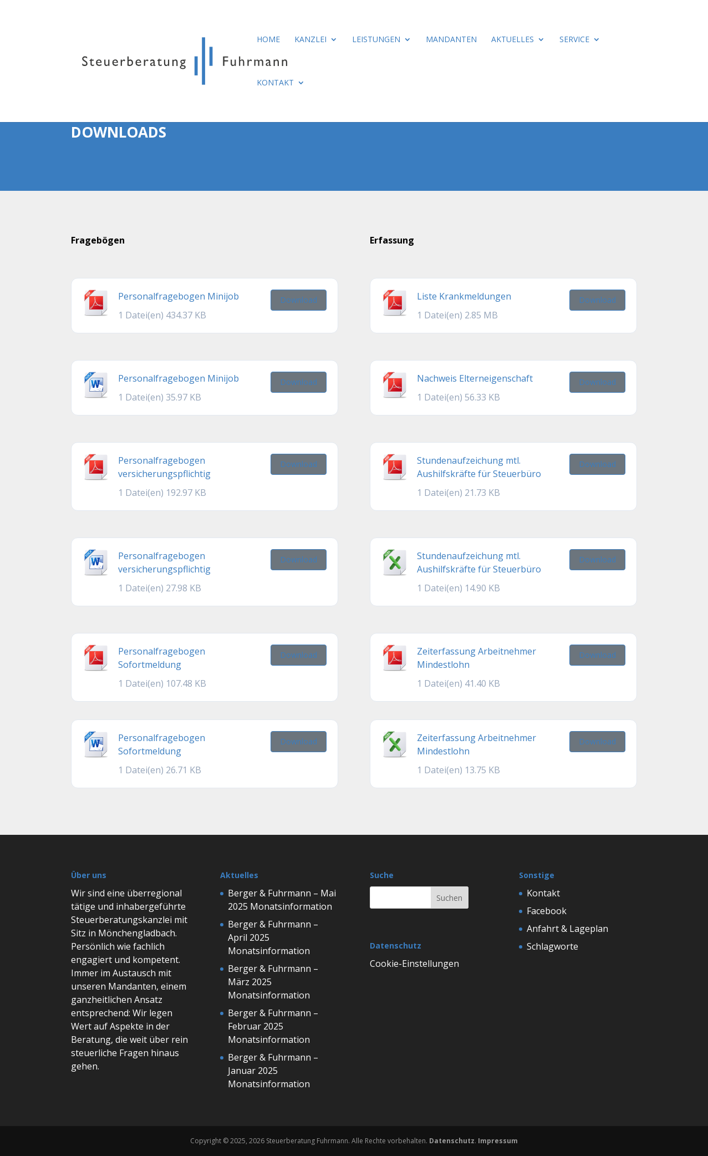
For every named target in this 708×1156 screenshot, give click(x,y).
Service (574, 40)
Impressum (498, 1140)
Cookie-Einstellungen (414, 963)
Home (268, 40)
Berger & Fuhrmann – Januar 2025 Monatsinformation (273, 1070)
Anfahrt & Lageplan (567, 928)
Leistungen (376, 40)
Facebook (547, 911)
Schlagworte (552, 946)
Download (298, 300)
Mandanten (451, 40)
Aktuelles (512, 40)
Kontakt (275, 83)
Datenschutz (452, 1140)
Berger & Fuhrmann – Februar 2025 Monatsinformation (273, 1026)
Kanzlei (310, 40)
